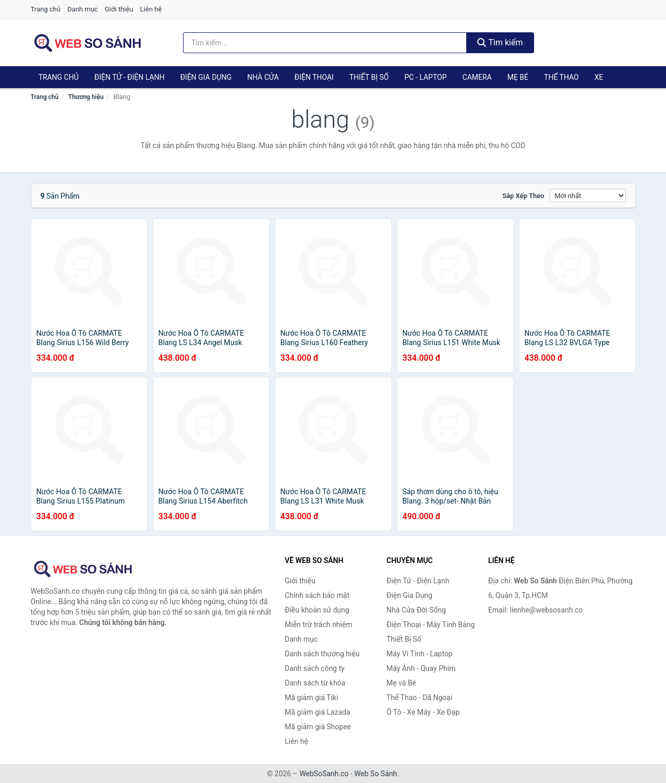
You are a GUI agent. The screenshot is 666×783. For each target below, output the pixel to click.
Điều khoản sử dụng (317, 610)
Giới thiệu (119, 9)
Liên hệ (151, 9)
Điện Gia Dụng (205, 77)
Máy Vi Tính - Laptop (419, 654)
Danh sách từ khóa (315, 683)
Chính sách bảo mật (317, 595)
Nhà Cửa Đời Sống (416, 610)
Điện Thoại (314, 77)
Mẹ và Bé (401, 683)
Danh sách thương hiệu (322, 654)
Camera (477, 77)
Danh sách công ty (315, 668)
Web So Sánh (375, 773)
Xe (599, 77)
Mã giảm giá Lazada (317, 712)
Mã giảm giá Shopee (318, 727)
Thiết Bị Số (369, 77)
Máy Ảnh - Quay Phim (420, 668)
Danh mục (82, 9)
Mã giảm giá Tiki (311, 697)
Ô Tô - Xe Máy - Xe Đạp (422, 712)
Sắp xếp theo (523, 196)
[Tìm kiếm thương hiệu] (325, 42)
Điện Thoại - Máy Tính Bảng (430, 624)
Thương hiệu (86, 97)
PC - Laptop (425, 77)
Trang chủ (45, 9)
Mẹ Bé (517, 77)
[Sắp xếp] (588, 195)
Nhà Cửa (263, 77)
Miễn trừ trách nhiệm (318, 624)
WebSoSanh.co (323, 773)
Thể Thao (561, 77)
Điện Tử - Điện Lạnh (129, 77)
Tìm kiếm (500, 42)
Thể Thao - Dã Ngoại (419, 697)
